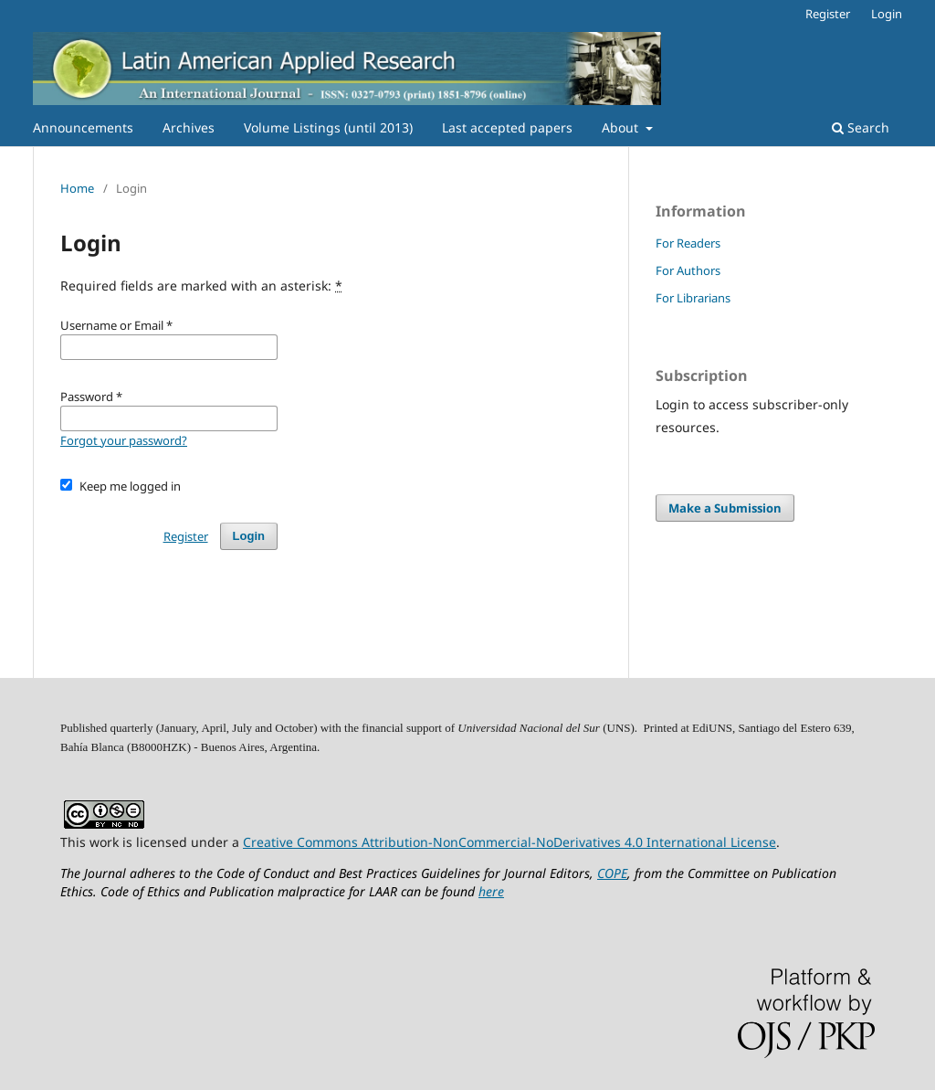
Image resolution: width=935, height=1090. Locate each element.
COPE (612, 873)
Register (827, 13)
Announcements (83, 127)
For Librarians (693, 298)
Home (77, 188)
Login (886, 13)
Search (860, 127)
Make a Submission (725, 508)
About (622, 127)
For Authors (688, 270)
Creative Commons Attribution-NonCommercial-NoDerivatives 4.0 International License (509, 842)
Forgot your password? (123, 440)
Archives (189, 127)
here (491, 891)
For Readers (688, 243)
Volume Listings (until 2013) (328, 127)
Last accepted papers (507, 127)
